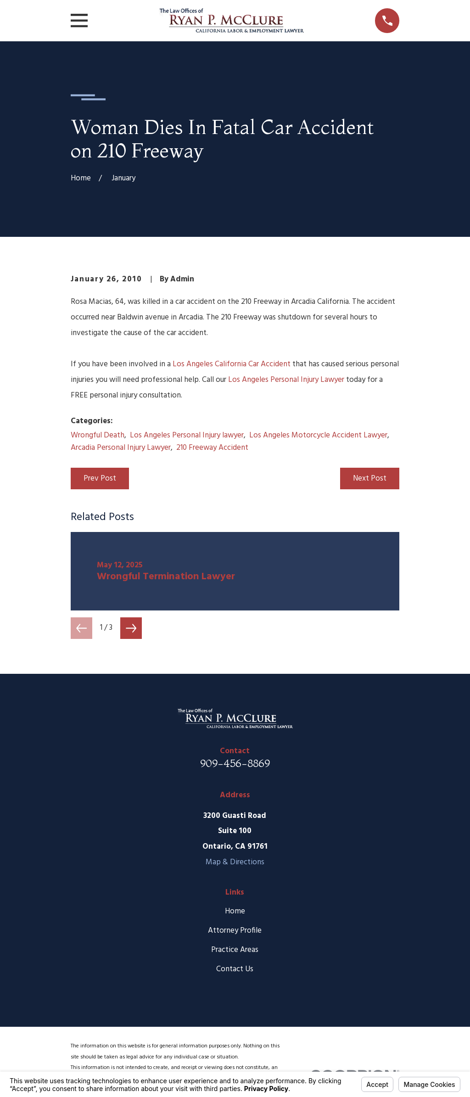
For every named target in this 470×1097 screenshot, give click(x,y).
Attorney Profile (235, 930)
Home (235, 911)
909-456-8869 (235, 763)
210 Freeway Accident (212, 448)
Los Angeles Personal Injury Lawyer (286, 380)
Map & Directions (235, 862)
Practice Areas (234, 950)
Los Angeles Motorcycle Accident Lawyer (318, 435)
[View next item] (131, 628)
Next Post (369, 478)
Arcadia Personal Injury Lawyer (121, 448)
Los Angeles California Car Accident (232, 364)
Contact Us (234, 969)
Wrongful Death (97, 435)
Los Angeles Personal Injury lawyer (187, 435)
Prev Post (100, 478)
